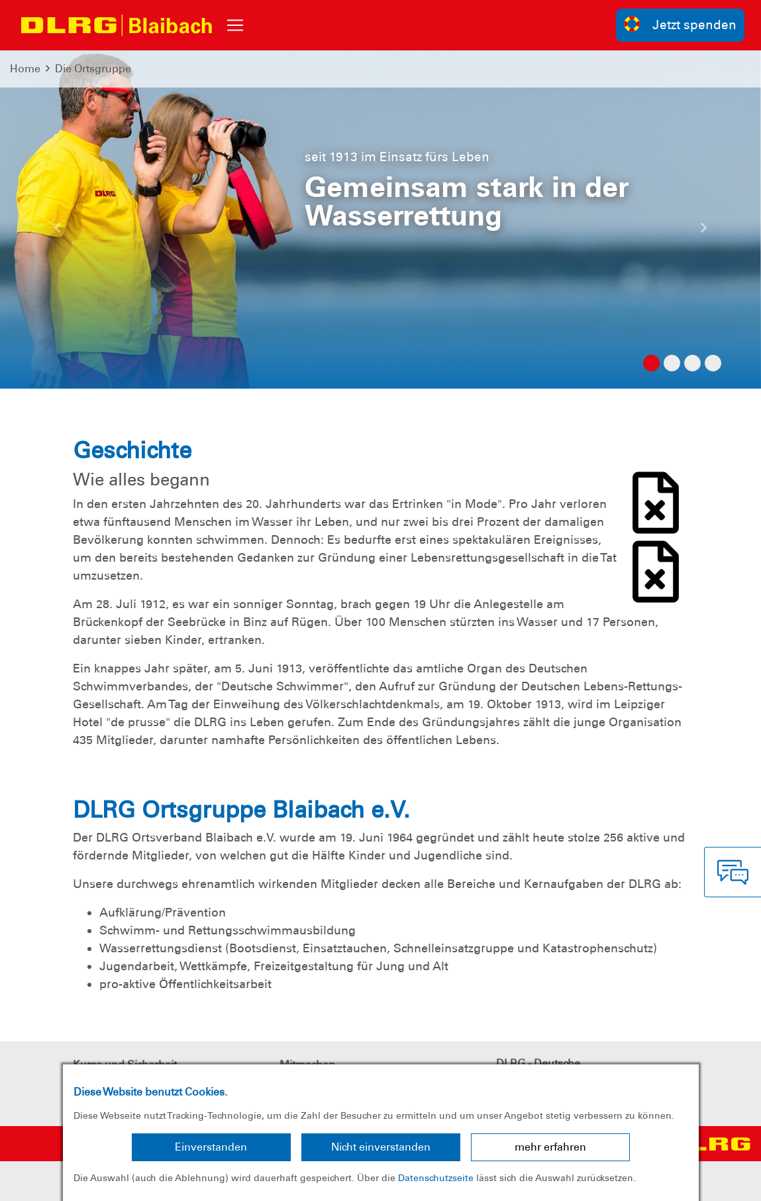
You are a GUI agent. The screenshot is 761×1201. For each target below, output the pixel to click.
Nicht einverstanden (381, 1147)
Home (25, 68)
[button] (57, 233)
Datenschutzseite (436, 1178)
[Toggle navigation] (235, 25)
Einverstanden (211, 1147)
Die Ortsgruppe (93, 68)
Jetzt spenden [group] (680, 24)
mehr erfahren (550, 1147)
